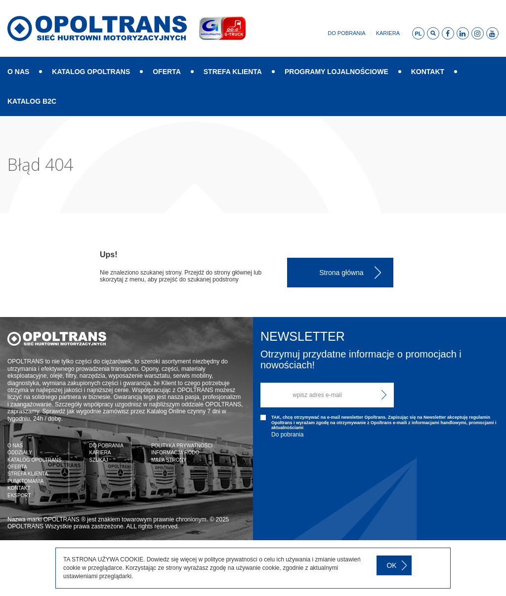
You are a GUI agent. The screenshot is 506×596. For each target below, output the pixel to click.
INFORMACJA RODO (175, 452)
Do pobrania (346, 33)
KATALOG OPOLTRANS (91, 72)
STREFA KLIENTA (233, 72)
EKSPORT (19, 495)
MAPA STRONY (169, 460)
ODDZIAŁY (19, 452)
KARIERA (100, 452)
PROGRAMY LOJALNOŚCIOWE (336, 72)
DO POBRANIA (106, 445)
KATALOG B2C (31, 101)
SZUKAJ (98, 460)
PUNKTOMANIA (25, 481)
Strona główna (341, 273)
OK (391, 565)
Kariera (388, 33)
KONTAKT (427, 72)
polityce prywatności (230, 559)
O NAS (18, 72)
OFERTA (167, 72)
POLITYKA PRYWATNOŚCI (181, 445)
